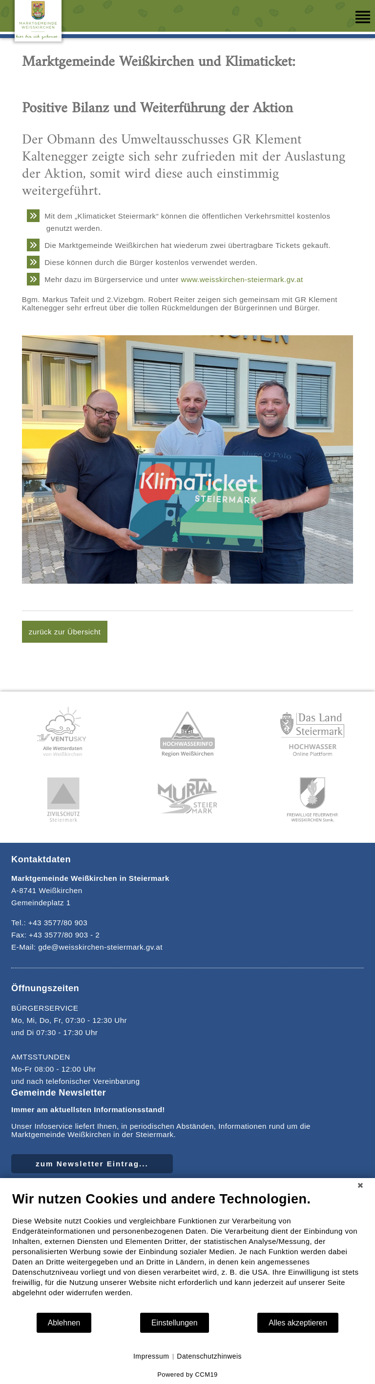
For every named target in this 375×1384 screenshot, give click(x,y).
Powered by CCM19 (187, 1374)
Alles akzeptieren (298, 1323)
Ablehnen (64, 1323)
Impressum (151, 1356)
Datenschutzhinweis (209, 1356)
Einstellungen (174, 1323)
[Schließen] (360, 1185)
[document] (187, 1251)
